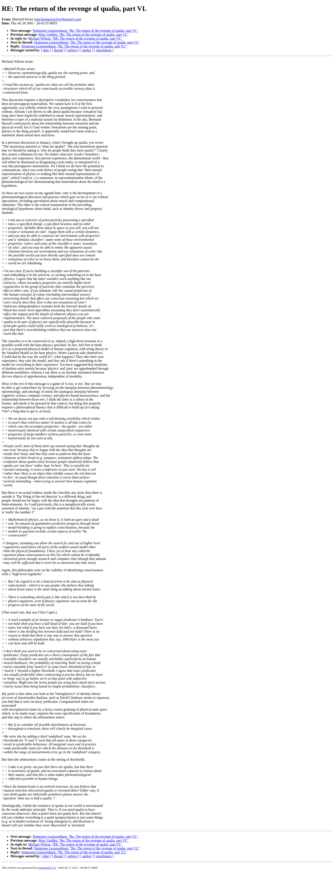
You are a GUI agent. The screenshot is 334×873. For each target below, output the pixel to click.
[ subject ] (72, 50)
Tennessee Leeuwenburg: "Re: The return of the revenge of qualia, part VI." (85, 30)
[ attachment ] (103, 50)
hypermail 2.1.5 (47, 867)
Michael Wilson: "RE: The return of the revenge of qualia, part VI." (75, 38)
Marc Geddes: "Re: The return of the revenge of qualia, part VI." (84, 34)
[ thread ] (58, 50)
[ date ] (46, 50)
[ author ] (86, 50)
